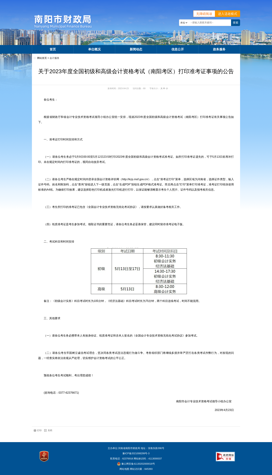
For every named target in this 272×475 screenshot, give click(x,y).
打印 (39, 430)
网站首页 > (43, 58)
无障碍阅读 (204, 14)
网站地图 (124, 469)
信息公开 (177, 49)
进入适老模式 (227, 14)
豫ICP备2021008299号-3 (136, 453)
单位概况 (94, 49)
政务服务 (219, 49)
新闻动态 (136, 49)
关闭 (50, 430)
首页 (53, 49)
